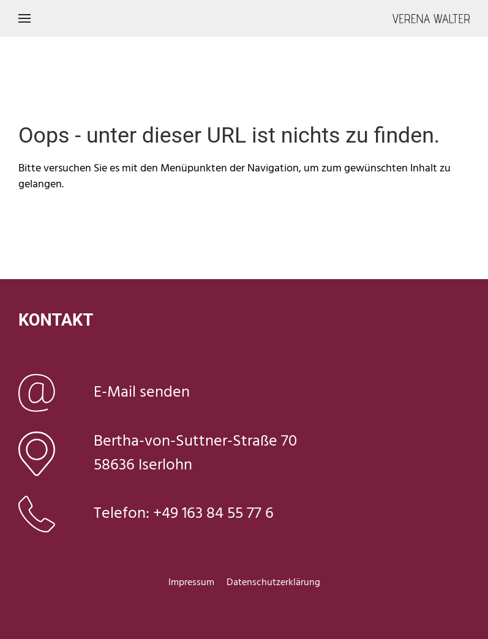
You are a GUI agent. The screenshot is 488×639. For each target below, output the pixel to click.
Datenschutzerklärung (273, 582)
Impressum (191, 582)
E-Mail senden (142, 392)
